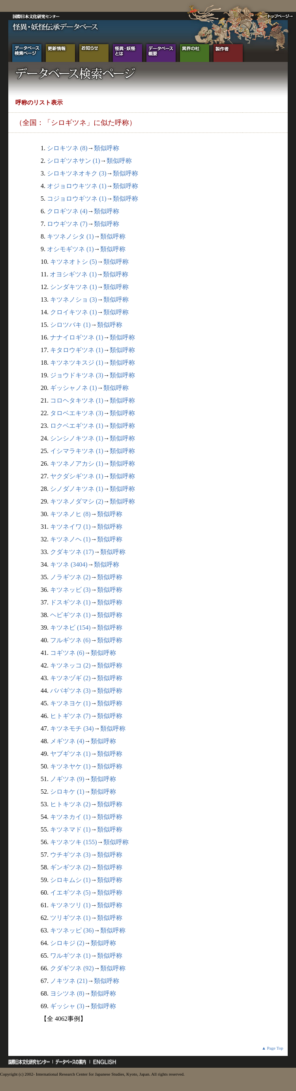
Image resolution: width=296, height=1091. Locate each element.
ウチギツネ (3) (70, 854)
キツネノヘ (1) (70, 539)
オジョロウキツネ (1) (77, 186)
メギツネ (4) (67, 741)
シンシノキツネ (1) (76, 438)
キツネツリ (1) (70, 905)
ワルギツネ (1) (70, 955)
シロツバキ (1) (70, 324)
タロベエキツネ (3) (76, 413)
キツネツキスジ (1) (76, 362)
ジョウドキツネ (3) (76, 375)
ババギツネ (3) (70, 690)
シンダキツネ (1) (73, 286)
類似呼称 (106, 148)
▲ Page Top (272, 1048)
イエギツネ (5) (70, 892)
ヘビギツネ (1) (70, 615)
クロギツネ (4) (67, 211)
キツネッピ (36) (72, 930)
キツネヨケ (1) (70, 703)
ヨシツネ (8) (67, 993)
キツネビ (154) (70, 627)
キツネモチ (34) (72, 728)
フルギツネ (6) (70, 640)
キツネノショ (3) (73, 299)
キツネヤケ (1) (70, 766)
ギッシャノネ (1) (73, 387)
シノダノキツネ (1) (76, 488)
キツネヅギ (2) (70, 678)
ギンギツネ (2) (70, 867)
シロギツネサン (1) (73, 160)
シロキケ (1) (67, 791)
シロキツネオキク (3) (77, 173)
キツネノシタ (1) (70, 236)
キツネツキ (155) (73, 842)
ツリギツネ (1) (70, 917)
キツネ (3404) (69, 564)
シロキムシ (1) (70, 880)
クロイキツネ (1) (73, 312)
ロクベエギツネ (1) (76, 425)
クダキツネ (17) (72, 551)
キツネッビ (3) (70, 589)
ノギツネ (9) (67, 779)
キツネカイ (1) (70, 816)
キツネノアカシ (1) (76, 463)
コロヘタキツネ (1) (76, 400)
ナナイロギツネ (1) (76, 337)
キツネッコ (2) (70, 665)
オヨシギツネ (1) (73, 274)
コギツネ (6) (67, 652)
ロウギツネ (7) (67, 223)
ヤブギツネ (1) (70, 753)
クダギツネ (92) (72, 968)
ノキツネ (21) (69, 980)
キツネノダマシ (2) (76, 501)
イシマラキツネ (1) (76, 451)
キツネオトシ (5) (73, 261)
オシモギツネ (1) (70, 249)
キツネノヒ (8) (70, 514)
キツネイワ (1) (70, 526)
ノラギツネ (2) (70, 577)
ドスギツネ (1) (70, 602)
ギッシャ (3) (67, 1006)
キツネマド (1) (70, 829)
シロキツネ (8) (67, 148)
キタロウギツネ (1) (76, 350)
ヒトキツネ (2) (70, 804)
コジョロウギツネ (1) (77, 198)
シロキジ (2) (67, 943)
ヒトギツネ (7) (70, 715)
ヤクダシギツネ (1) (76, 476)
